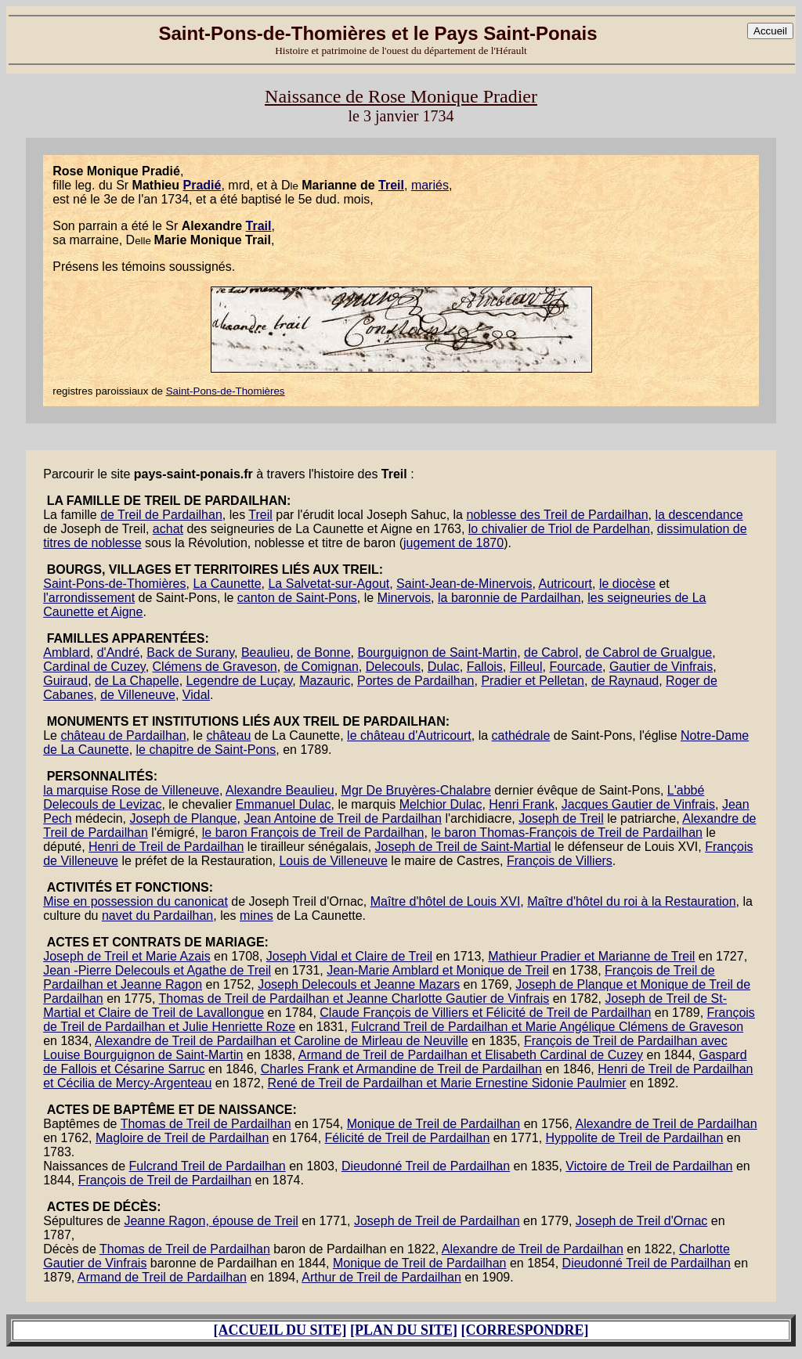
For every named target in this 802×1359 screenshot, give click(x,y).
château (228, 735)
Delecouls (393, 666)
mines (256, 915)
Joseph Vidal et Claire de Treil (349, 956)
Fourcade (575, 666)
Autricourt (565, 583)
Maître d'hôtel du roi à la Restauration (631, 901)
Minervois (404, 597)
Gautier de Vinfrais (661, 666)
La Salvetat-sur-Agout (328, 583)
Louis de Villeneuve (333, 860)
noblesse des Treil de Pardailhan (557, 514)
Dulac (444, 666)
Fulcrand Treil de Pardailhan (207, 1166)
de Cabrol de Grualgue (648, 652)
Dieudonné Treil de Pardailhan (425, 1166)
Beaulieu (265, 652)
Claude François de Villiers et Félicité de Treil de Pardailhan (485, 1012)
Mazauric (324, 680)
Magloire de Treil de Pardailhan (182, 1138)
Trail (259, 226)
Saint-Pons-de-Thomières (225, 391)
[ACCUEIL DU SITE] (279, 1330)
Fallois (485, 666)
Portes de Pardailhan (415, 680)
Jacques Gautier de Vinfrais (638, 804)
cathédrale (521, 735)
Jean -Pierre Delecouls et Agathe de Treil (157, 970)
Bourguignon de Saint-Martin (437, 652)
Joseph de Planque (183, 818)
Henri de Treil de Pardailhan (166, 846)
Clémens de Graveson (215, 666)
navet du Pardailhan (157, 915)
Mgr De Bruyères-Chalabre (416, 790)
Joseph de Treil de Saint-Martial (463, 846)
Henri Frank (522, 804)
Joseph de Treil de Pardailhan (437, 1220)
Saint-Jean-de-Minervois (464, 583)
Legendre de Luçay (239, 680)
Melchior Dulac (440, 804)
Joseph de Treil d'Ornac (641, 1220)
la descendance (698, 514)
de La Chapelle (137, 680)
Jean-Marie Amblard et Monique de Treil (438, 970)
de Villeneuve (137, 694)
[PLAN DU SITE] (403, 1330)
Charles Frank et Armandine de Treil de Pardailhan (401, 1069)
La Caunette (227, 583)
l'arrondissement (89, 597)
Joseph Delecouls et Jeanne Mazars (359, 984)
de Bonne (324, 652)
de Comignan (321, 666)
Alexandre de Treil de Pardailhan (666, 1123)
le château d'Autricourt (409, 735)
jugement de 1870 (453, 543)
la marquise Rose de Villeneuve (131, 790)
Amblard (66, 652)
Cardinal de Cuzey (94, 666)
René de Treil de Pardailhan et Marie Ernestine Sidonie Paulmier (447, 1083)
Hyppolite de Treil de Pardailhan (635, 1138)
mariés (430, 185)
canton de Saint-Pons (297, 597)
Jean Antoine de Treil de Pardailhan (343, 818)
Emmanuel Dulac (283, 804)
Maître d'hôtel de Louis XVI (445, 901)
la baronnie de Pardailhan (509, 597)
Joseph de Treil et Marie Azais (126, 956)
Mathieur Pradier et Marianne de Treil (591, 956)
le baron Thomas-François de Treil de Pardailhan (567, 832)
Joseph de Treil (561, 818)
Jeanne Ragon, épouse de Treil (211, 1220)
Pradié (201, 185)
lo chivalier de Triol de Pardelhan (559, 528)
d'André (118, 652)
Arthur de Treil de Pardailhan (381, 1277)
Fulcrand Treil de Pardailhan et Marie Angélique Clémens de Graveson (547, 1026)
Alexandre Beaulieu (280, 790)
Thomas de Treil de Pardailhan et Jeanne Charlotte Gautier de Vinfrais (354, 998)
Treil (391, 185)
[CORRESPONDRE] (525, 1330)
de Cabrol (551, 652)
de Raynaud (625, 680)
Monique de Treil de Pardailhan (433, 1123)
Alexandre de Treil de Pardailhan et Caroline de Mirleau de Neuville (281, 1040)
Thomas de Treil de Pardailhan (206, 1123)
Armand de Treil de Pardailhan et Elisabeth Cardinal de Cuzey (470, 1055)
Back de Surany (190, 652)
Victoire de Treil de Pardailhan (648, 1166)
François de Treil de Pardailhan (164, 1180)
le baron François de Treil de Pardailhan (313, 832)
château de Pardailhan (123, 735)
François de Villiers (559, 860)
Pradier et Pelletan (532, 680)
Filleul (526, 666)
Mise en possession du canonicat (135, 901)
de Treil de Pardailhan (161, 514)
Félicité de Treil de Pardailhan (407, 1138)
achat (168, 528)
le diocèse (627, 583)
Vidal (196, 694)
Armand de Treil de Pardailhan (162, 1277)
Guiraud (65, 680)
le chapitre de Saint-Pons (206, 749)
